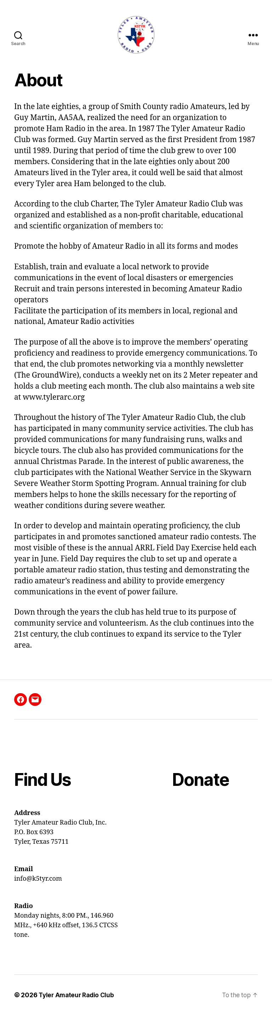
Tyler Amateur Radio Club (78, 995)
